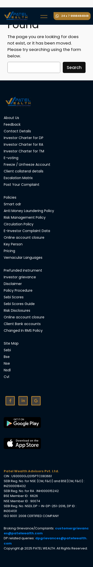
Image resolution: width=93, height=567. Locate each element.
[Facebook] (10, 400)
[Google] (36, 400)
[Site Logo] (18, 101)
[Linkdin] (23, 400)
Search (74, 68)
